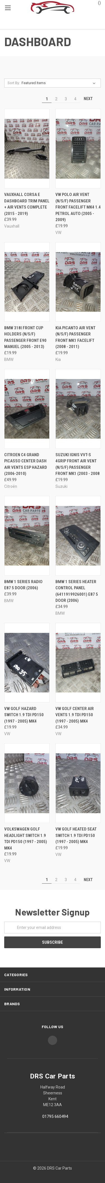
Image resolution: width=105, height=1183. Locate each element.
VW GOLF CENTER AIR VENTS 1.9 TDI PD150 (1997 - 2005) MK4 (74, 715)
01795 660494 (55, 1116)
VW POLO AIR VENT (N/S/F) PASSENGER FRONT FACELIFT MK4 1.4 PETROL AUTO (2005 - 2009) (78, 207)
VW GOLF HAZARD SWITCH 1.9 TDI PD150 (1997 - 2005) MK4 (24, 715)
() (97, 2)
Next (91, 98)
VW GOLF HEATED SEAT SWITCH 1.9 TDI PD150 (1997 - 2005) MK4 (76, 835)
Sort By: (14, 83)
